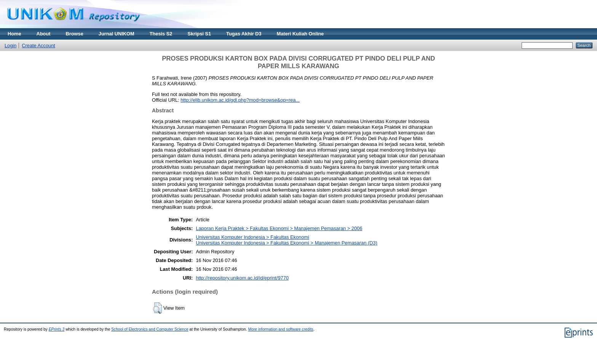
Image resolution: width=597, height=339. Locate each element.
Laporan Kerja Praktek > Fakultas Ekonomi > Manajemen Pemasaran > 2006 (279, 228)
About (44, 34)
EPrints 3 (57, 329)
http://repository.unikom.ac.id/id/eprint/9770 (242, 278)
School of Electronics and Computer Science (149, 329)
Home (14, 34)
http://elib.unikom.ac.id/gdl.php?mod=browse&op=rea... (240, 100)
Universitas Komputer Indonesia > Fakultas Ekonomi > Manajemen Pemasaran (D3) (286, 243)
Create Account (38, 45)
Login (10, 45)
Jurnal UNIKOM (116, 34)
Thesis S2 (161, 34)
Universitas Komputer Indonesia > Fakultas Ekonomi (252, 237)
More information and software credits (280, 329)
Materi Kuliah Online (300, 34)
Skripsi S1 (199, 34)
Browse (74, 34)
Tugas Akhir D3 (243, 34)
